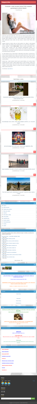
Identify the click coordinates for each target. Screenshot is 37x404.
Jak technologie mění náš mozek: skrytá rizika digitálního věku (18, 146)
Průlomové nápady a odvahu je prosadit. (8, 238)
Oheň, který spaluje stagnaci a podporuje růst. (9, 245)
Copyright (10, 402)
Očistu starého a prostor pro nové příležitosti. (9, 252)
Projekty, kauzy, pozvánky (7, 209)
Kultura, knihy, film (6, 207)
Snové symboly (5, 216)
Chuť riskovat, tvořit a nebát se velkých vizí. (9, 247)
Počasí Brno (18, 298)
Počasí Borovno (18, 303)
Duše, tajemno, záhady (7, 214)
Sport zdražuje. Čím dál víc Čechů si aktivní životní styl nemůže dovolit (18, 169)
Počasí (34, 380)
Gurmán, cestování (6, 220)
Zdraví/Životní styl (16, 100)
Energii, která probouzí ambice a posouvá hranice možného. (12, 254)
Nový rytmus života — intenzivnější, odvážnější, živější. (11, 236)
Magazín (4, 205)
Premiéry (4, 223)
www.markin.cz (10, 68)
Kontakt (21, 402)
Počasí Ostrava (18, 300)
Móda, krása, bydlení (6, 211)
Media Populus (25, 402)
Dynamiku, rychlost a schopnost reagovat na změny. (10, 243)
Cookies (4, 225)
